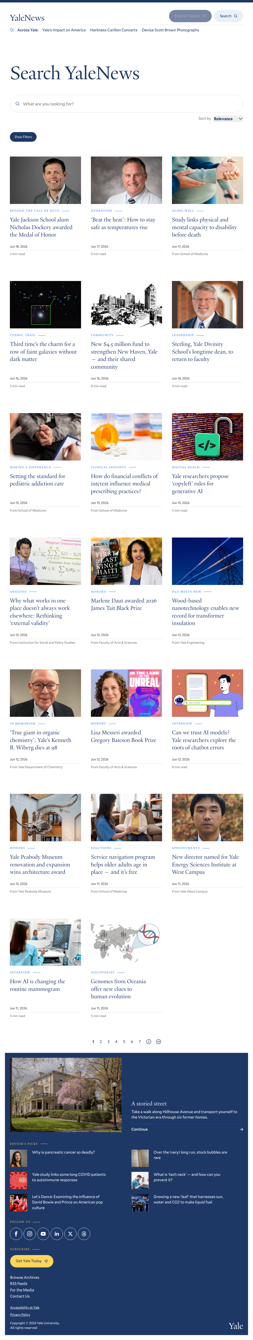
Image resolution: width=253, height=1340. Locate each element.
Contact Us (20, 1296)
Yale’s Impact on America (64, 30)
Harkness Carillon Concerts (114, 30)
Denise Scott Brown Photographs (170, 30)
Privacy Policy (20, 1314)
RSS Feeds (18, 1283)
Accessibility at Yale (24, 1307)
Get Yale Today (32, 1260)
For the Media (22, 1290)
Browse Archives (24, 1277)
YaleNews (27, 19)
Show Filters (23, 137)
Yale (236, 1327)
